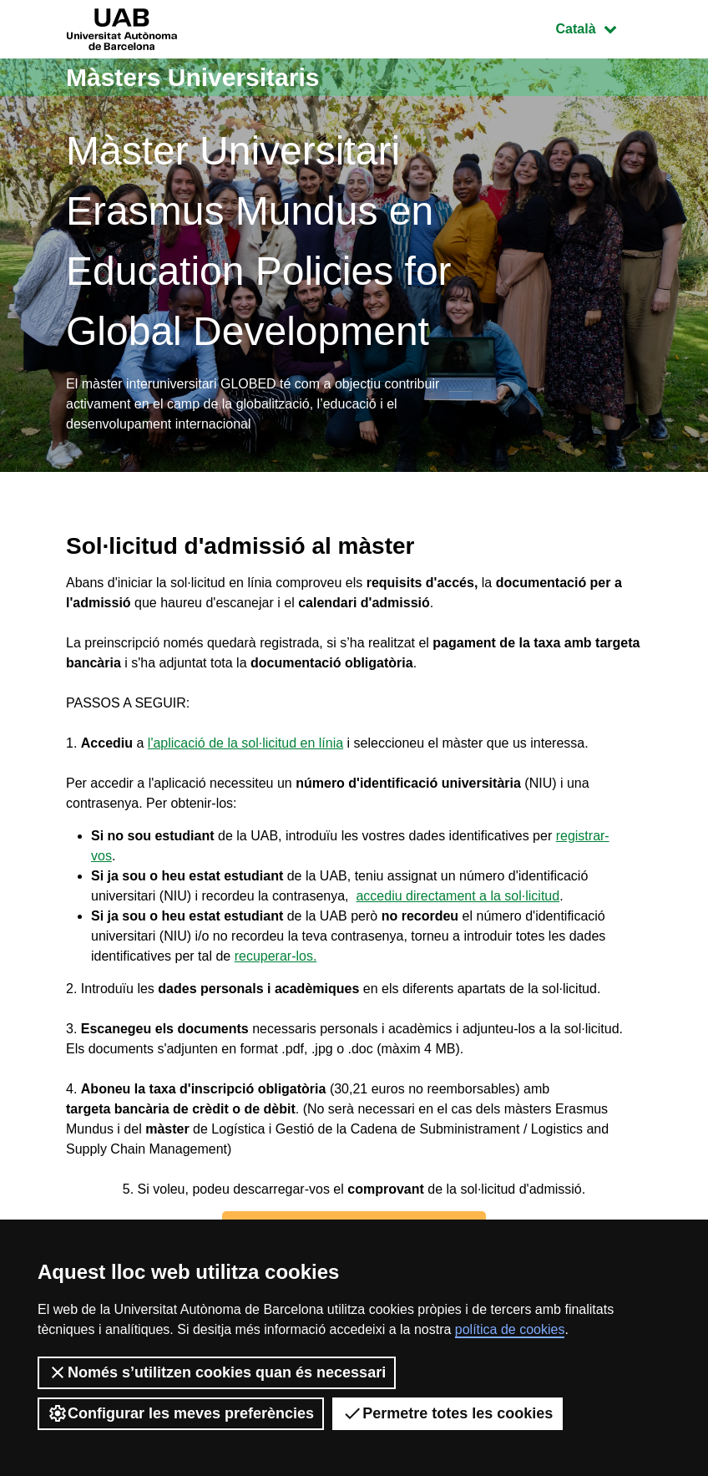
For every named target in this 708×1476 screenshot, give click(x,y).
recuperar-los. (276, 956)
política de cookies (510, 1329)
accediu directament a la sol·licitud (457, 896)
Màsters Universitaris (193, 77)
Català (598, 27)
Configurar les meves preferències (181, 1413)
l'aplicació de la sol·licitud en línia (245, 743)
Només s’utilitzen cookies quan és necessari (217, 1372)
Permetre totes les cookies (447, 1413)
